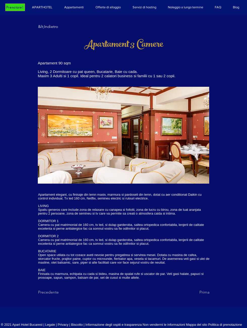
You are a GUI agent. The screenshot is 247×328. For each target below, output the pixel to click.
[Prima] (196, 292)
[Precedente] (54, 292)
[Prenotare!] (15, 7)
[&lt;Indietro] (54, 27)
